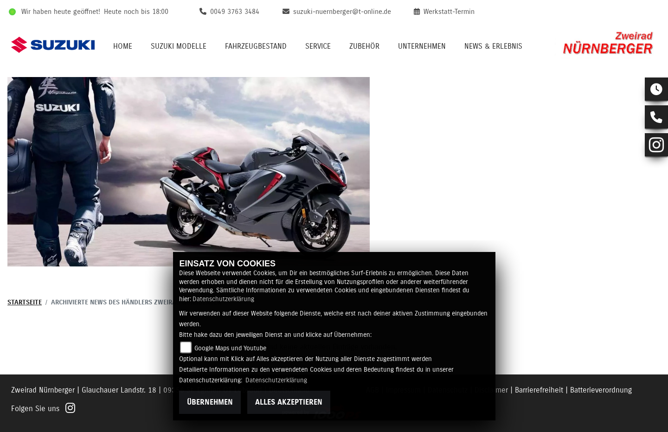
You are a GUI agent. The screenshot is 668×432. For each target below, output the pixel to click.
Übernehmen (210, 402)
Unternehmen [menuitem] (422, 46)
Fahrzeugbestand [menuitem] (256, 46)
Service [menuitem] (318, 46)
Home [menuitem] (122, 46)
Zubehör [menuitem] (364, 46)
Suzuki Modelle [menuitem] (178, 46)
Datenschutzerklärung (223, 299)
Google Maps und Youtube (230, 348)
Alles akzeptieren (288, 402)
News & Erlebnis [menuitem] (493, 46)
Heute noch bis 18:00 (136, 11)
